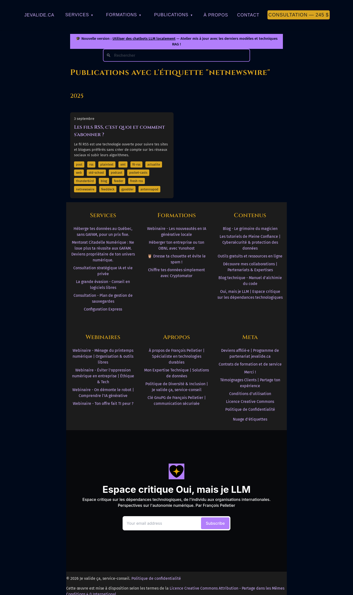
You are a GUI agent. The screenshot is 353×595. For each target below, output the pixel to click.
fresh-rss (136, 181)
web (79, 172)
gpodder (127, 189)
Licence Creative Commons (250, 401)
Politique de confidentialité (156, 578)
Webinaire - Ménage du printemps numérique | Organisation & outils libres (103, 356)
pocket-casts (138, 172)
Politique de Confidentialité (250, 409)
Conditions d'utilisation (250, 393)
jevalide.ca (39, 15)
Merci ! (250, 372)
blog (104, 181)
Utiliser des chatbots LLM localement (144, 38)
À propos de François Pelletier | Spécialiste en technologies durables (176, 356)
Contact (248, 15)
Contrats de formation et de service (250, 364)
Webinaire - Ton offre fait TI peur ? (103, 403)
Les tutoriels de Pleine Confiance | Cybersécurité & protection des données (250, 242)
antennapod (149, 189)
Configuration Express (103, 309)
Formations (123, 14)
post (79, 164)
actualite (153, 164)
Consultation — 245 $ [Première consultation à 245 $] (298, 14)
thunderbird (85, 181)
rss (91, 164)
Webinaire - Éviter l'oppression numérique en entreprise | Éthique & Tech (103, 376)
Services (79, 14)
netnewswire (85, 189)
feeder (118, 181)
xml (123, 164)
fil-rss (136, 164)
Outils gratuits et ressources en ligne (250, 256)
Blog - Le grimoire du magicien (250, 228)
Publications (173, 14)
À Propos (216, 15)
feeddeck (107, 189)
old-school (96, 172)
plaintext (106, 164)
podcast (116, 172)
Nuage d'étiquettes (250, 419)
